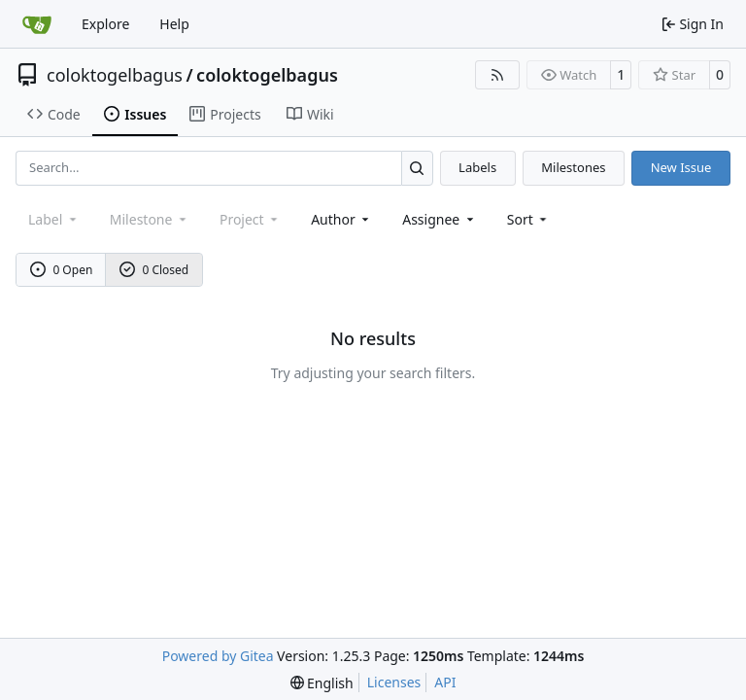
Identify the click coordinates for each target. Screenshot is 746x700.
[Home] (37, 24)
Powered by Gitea (218, 656)
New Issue (681, 167)
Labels (477, 167)
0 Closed (154, 270)
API (445, 682)
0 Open (61, 270)
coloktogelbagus (115, 75)
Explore (105, 24)
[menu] (528, 219)
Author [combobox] (341, 219)
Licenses (394, 682)
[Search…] (417, 168)
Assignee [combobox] (439, 219)
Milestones (573, 167)
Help (174, 24)
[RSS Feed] (497, 74)
